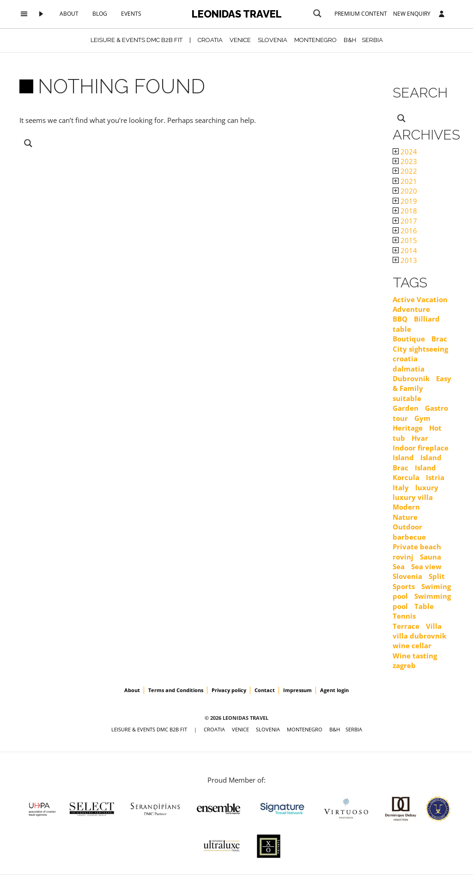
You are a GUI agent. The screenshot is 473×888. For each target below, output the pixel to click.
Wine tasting (415, 655)
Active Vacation (420, 299)
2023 (405, 161)
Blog (99, 14)
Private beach (417, 546)
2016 (405, 230)
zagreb (404, 665)
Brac (439, 338)
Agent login (334, 690)
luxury (426, 487)
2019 (405, 201)
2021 (405, 181)
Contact (265, 690)
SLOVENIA (272, 39)
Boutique (409, 338)
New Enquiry (412, 14)
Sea (399, 566)
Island (403, 457)
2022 (405, 171)
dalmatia (408, 368)
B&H (350, 39)
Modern (406, 506)
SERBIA (372, 39)
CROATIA (210, 39)
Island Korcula (414, 472)
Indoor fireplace (421, 447)
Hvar (420, 438)
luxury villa (413, 497)
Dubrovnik (411, 378)
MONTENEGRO (315, 39)
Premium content (360, 14)
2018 (405, 210)
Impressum (297, 690)
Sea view (426, 566)
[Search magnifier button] (317, 13)
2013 (405, 260)
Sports (404, 586)
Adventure (411, 309)
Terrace (406, 626)
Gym (422, 418)
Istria (435, 477)
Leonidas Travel (237, 14)
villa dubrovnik (419, 635)
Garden (405, 408)
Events (131, 14)
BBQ (400, 318)
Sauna (430, 556)
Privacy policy (229, 690)
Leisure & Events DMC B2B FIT (136, 39)
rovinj (403, 556)
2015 (405, 240)
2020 (405, 190)
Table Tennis (413, 611)
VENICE (240, 39)
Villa (434, 626)
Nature (405, 517)
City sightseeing (420, 348)
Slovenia (407, 576)
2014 (405, 250)
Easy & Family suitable (422, 388)
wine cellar (412, 645)
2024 (405, 151)
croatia (405, 358)
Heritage (408, 427)
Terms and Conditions (175, 690)
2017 (405, 220)
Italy (401, 487)
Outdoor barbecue (409, 531)
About (69, 14)
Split (437, 576)
